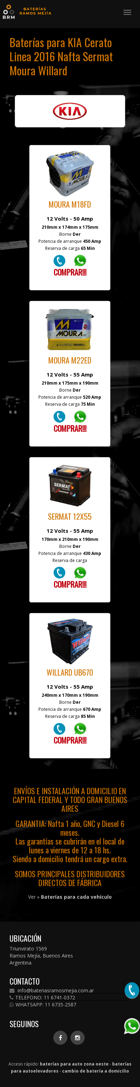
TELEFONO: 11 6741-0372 (42, 997)
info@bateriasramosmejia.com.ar (52, 990)
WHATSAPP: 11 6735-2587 (43, 1004)
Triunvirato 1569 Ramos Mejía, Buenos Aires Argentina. (41, 955)
